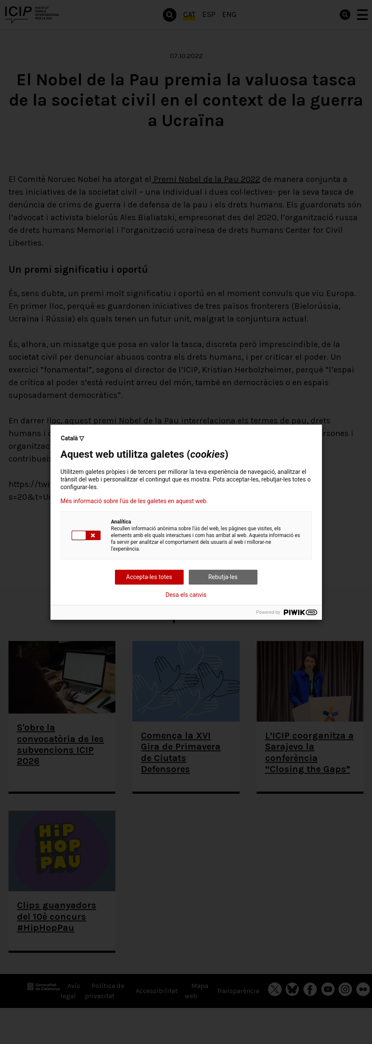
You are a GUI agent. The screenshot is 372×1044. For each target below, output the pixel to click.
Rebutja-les (223, 577)
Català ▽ (72, 438)
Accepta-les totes (149, 577)
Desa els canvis (186, 594)
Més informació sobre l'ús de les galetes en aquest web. (134, 501)
